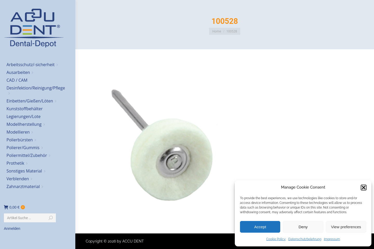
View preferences (346, 227)
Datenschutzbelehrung (304, 239)
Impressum (332, 239)
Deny (303, 227)
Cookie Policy (276, 239)
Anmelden (12, 228)
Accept (260, 227)
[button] (363, 187)
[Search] (30, 217)
